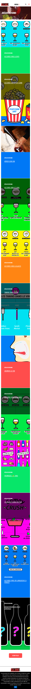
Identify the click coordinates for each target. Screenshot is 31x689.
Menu (16, 4)
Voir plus (15, 656)
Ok (15, 687)
